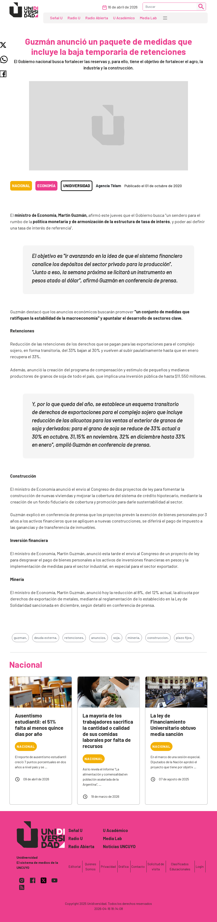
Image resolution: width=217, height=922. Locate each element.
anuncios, (98, 638)
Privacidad (108, 866)
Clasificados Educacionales (180, 866)
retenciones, (74, 638)
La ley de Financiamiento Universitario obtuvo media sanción (173, 724)
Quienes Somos (90, 866)
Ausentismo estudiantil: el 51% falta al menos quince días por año (39, 724)
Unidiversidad (76, 185)
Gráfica (123, 866)
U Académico (124, 17)
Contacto (138, 866)
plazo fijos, (184, 638)
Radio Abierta (96, 17)
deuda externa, (45, 638)
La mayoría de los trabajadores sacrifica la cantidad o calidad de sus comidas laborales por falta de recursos (108, 730)
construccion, (158, 638)
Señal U (56, 17)
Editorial (74, 866)
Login (200, 866)
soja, (116, 638)
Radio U (74, 17)
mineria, (134, 638)
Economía (46, 185)
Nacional (21, 185)
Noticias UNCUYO (119, 846)
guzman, (20, 638)
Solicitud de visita (155, 866)
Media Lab (148, 17)
